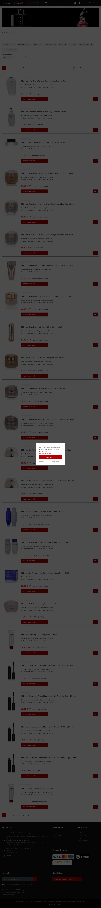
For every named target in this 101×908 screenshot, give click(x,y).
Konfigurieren (55, 461)
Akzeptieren (50, 457)
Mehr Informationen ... (45, 453)
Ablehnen (41, 461)
